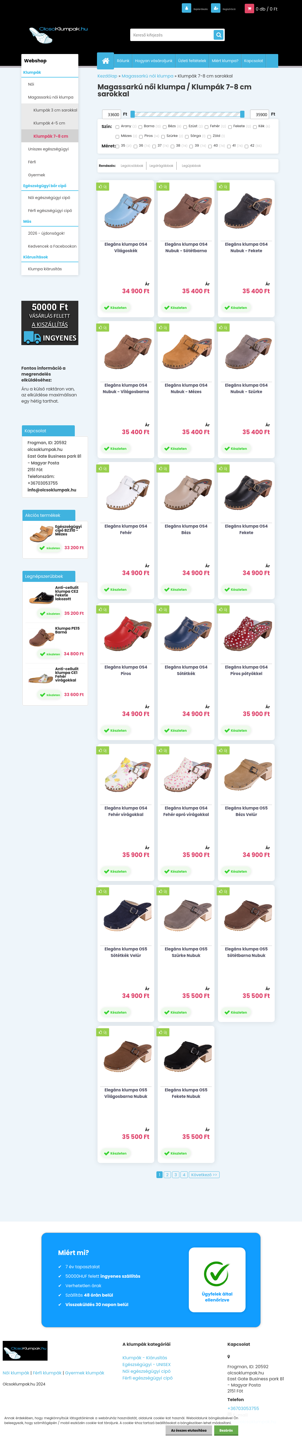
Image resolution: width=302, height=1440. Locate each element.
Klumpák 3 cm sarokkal (55, 110)
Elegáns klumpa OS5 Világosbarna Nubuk (125, 1093)
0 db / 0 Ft (266, 8)
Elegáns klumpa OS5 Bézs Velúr (246, 811)
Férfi (32, 162)
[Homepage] (108, 61)
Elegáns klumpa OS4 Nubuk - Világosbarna (126, 388)
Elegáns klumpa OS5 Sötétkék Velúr (126, 952)
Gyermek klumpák (84, 1373)
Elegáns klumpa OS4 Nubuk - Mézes (186, 388)
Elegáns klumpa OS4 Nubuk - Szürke (246, 388)
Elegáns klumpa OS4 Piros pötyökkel (246, 670)
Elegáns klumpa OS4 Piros (126, 670)
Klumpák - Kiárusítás (144, 1358)
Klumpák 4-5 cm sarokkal (49, 124)
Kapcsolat (253, 60)
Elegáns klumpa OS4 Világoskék (126, 247)
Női (31, 84)
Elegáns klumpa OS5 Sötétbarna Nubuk (246, 952)
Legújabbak (191, 165)
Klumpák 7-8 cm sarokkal (50, 137)
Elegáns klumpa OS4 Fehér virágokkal (126, 811)
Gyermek (36, 175)
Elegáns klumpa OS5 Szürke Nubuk (186, 952)
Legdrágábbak (161, 165)
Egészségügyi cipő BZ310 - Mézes (68, 530)
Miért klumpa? (225, 60)
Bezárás (226, 1430)
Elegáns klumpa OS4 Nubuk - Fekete (246, 247)
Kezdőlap (107, 76)
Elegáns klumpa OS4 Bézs (186, 529)
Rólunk (123, 60)
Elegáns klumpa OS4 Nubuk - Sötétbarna (186, 247)
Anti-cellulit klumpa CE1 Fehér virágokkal (66, 674)
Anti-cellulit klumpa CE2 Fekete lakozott (66, 593)
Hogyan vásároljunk (153, 60)
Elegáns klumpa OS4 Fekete (246, 529)
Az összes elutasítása (188, 1430)
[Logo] (58, 32)
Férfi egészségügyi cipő (50, 210)
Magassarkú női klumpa (50, 97)
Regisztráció (222, 8)
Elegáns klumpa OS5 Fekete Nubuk (186, 1093)
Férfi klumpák (47, 1373)
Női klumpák (16, 1373)
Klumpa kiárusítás (45, 269)
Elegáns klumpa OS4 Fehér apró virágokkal (186, 811)
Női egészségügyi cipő (49, 197)
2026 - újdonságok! (46, 233)
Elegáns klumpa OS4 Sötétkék (186, 670)
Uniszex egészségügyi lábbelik (48, 150)
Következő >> (204, 1175)
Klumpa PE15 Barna (67, 630)
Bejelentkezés (179, 8)
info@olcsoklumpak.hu (52, 490)
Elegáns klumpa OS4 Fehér (126, 529)
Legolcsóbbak (132, 165)
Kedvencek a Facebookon (52, 246)
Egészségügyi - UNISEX (146, 1364)
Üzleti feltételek (192, 60)
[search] (218, 35)
